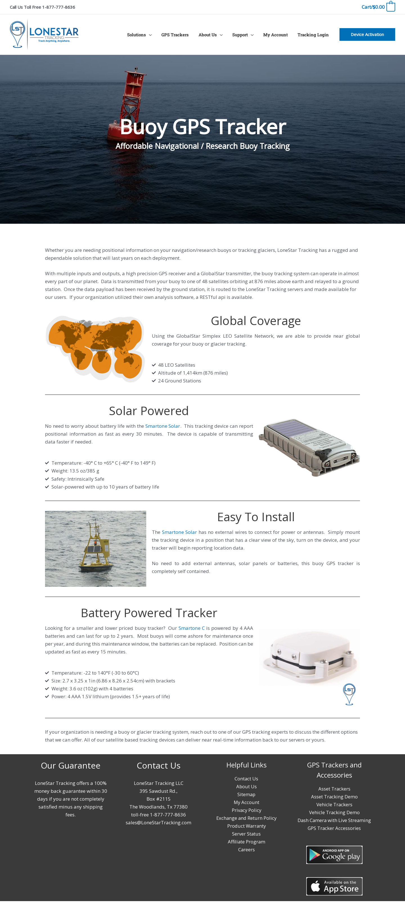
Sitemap (246, 794)
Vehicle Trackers (334, 804)
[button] (367, 34)
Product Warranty (246, 826)
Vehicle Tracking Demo (334, 812)
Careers (246, 849)
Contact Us (246, 778)
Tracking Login (313, 34)
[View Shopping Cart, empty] (378, 7)
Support (243, 34)
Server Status (246, 833)
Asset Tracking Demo (334, 796)
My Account (277, 34)
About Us (212, 34)
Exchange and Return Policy (246, 818)
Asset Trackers (334, 788)
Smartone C (191, 628)
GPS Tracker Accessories (334, 836)
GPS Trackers (181, 34)
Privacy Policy (246, 810)
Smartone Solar (162, 426)
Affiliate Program (246, 841)
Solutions (144, 34)
